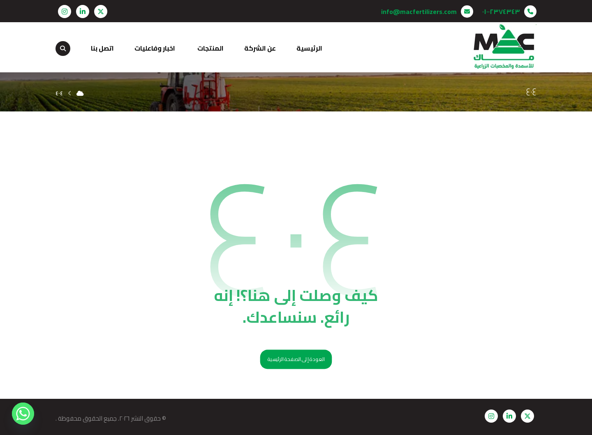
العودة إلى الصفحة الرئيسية (296, 359)
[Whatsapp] (23, 414)
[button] (100, 11)
